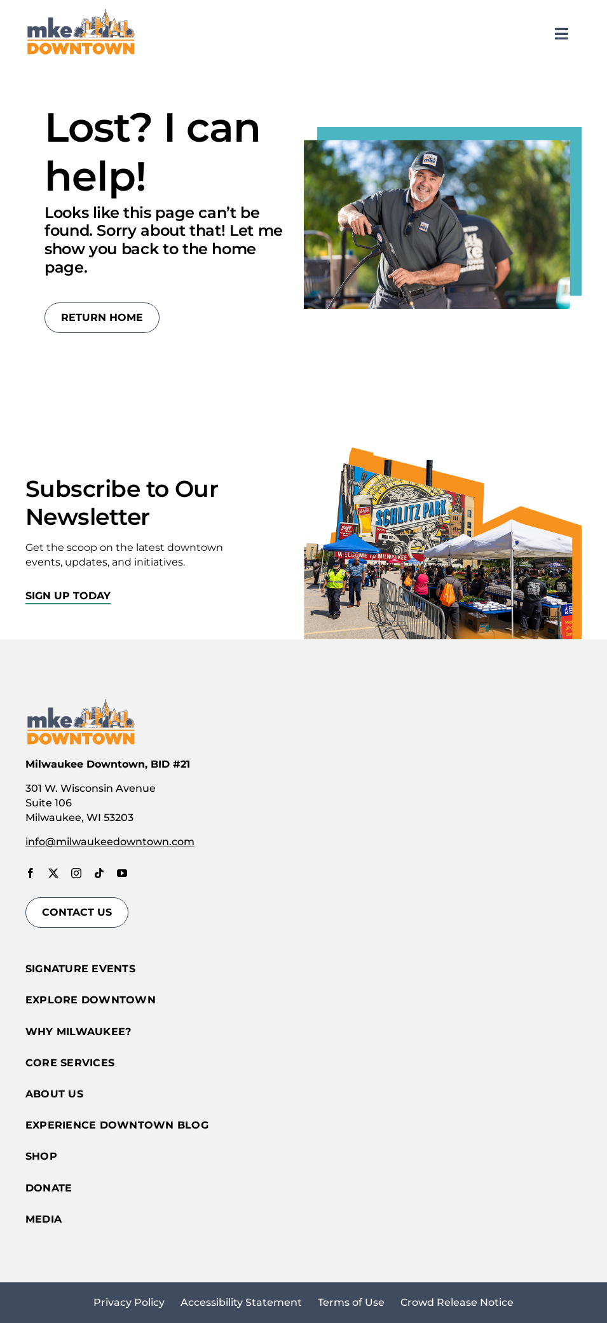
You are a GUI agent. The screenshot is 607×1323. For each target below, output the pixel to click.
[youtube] (122, 873)
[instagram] (76, 873)
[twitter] (53, 873)
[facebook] (30, 873)
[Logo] (81, 11)
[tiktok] (99, 873)
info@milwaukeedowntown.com (109, 842)
